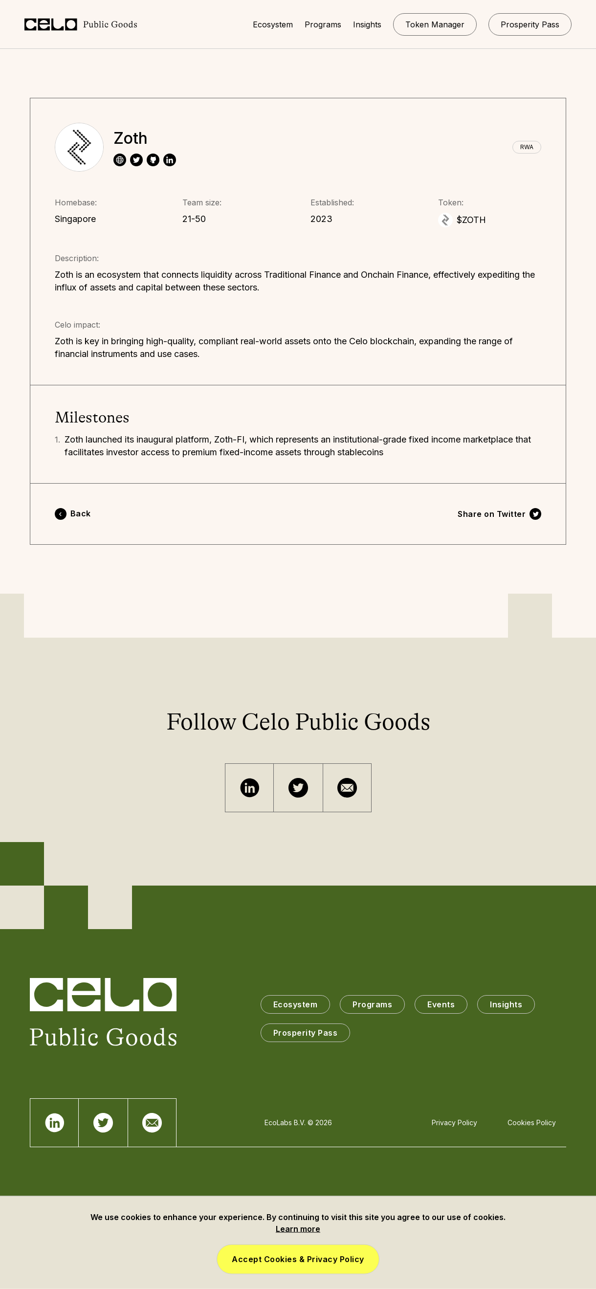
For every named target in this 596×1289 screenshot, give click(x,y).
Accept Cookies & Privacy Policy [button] (298, 1259)
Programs (372, 1004)
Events (441, 1004)
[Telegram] (249, 787)
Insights (506, 1004)
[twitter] (136, 160)
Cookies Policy (532, 1122)
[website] (119, 160)
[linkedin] (169, 160)
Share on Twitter (492, 514)
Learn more (298, 1229)
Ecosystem (295, 1004)
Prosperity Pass (305, 1033)
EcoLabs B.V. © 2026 (298, 1122)
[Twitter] (298, 787)
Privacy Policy (454, 1122)
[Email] (347, 787)
